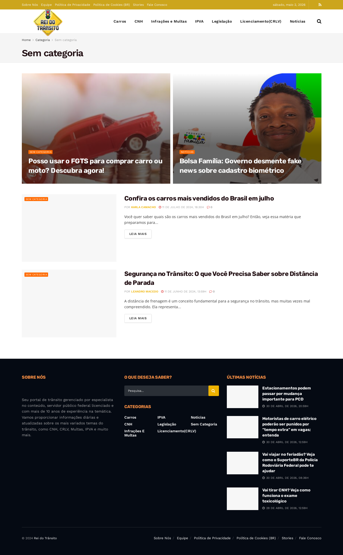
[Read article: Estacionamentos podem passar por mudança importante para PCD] (242, 397)
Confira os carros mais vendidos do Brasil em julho (199, 198)
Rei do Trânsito (45, 538)
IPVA (199, 21)
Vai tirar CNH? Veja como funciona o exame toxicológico (286, 495)
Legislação (222, 21)
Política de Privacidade (72, 5)
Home (26, 40)
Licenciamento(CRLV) (260, 21)
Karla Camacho (143, 207)
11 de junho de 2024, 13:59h (183, 291)
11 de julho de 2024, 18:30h (181, 207)
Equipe (46, 5)
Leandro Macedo (144, 291)
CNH (139, 21)
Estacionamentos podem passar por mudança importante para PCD (286, 394)
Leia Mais (140, 233)
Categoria (42, 40)
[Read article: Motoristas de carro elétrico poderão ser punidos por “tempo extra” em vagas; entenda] (242, 427)
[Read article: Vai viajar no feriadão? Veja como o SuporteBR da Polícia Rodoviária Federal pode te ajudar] (242, 463)
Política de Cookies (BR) (111, 5)
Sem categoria (66, 40)
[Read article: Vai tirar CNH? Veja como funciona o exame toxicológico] (242, 498)
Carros (120, 21)
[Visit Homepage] (48, 21)
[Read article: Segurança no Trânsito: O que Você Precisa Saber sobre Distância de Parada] (69, 303)
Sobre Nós (30, 5)
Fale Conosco (157, 5)
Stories (138, 5)
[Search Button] (319, 21)
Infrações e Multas (169, 21)
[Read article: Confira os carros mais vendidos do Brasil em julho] (69, 228)
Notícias (297, 21)
